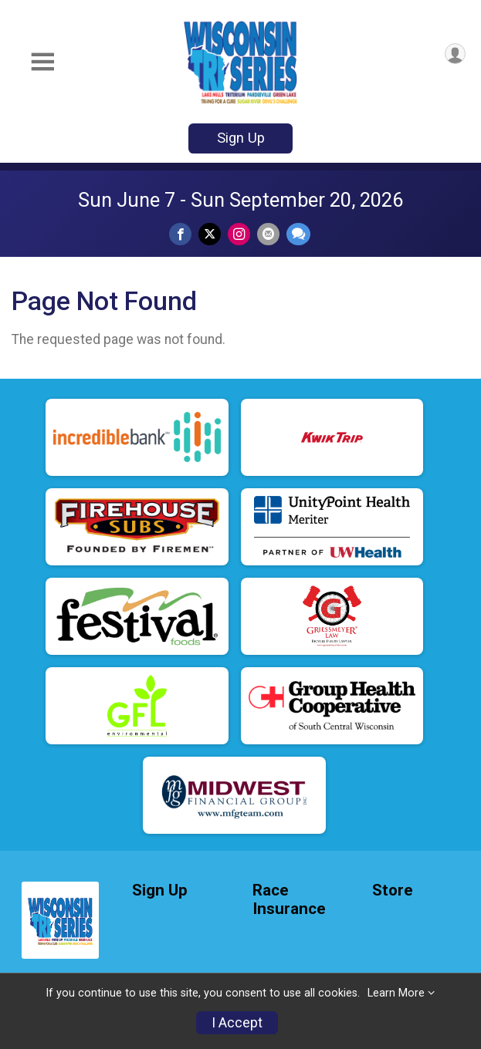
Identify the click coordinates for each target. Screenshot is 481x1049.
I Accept (237, 1022)
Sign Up (241, 138)
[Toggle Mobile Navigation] (42, 62)
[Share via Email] (268, 234)
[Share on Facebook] (180, 234)
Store (392, 890)
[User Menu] (455, 53)
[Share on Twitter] (209, 234)
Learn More (396, 993)
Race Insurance (289, 900)
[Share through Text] (298, 234)
